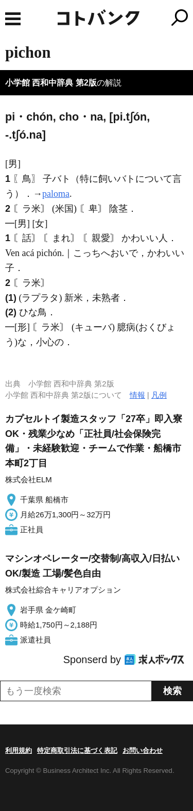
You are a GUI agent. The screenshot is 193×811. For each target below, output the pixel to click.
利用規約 (18, 750)
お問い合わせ (142, 750)
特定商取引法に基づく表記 (77, 750)
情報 (137, 395)
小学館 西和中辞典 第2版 (51, 82)
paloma (55, 194)
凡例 (159, 395)
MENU (13, 18)
